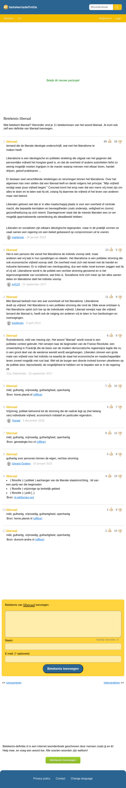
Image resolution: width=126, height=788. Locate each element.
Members (9, 18)
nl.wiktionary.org (24, 497)
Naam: (9, 640)
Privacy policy (41, 778)
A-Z (20, 18)
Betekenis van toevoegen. (27, 604)
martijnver (18, 237)
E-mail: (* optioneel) (17, 653)
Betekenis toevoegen (63, 760)
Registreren (105, 18)
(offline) (37, 394)
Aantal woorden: (106, 639)
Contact (60, 778)
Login (118, 18)
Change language (82, 778)
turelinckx (18, 323)
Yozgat (16, 420)
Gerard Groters (21, 463)
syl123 (16, 284)
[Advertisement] (63, 48)
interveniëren (112, 682)
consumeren (13, 682)
